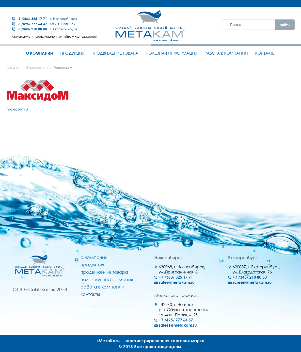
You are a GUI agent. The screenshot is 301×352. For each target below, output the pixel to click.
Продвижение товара (115, 53)
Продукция (72, 53)
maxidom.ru (17, 109)
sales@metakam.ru (177, 282)
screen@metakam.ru (252, 282)
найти (285, 25)
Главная (13, 67)
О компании (39, 53)
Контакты (265, 53)
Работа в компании (226, 53)
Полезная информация (171, 53)
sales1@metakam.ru (178, 325)
